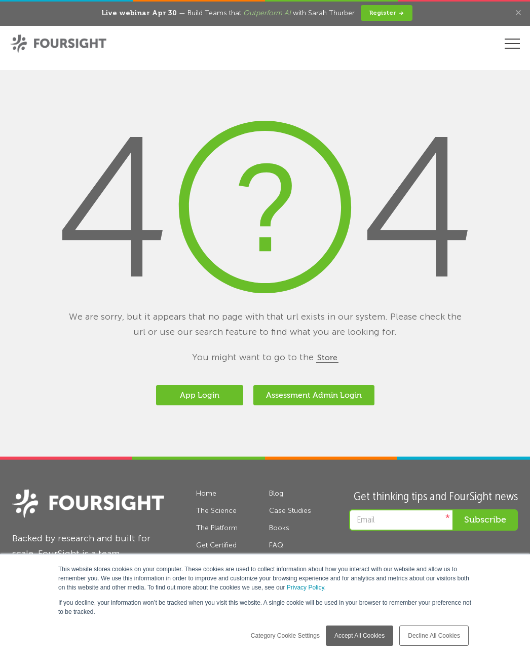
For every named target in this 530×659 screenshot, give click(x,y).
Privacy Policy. (306, 587)
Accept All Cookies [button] (359, 635)
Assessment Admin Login (314, 395)
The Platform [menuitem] (217, 528)
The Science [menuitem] (216, 510)
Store (327, 357)
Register (386, 12)
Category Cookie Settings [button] (285, 635)
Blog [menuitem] (276, 493)
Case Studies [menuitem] (290, 510)
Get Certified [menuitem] (216, 545)
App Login (199, 395)
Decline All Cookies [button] (434, 635)
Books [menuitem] (279, 528)
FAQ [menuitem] (276, 545)
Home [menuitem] (206, 493)
